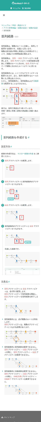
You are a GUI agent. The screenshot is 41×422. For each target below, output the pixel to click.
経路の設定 (22, 28)
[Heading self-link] (28, 137)
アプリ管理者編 (9, 28)
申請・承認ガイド (19, 25)
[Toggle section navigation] (4, 15)
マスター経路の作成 (25, 154)
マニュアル (5, 25)
